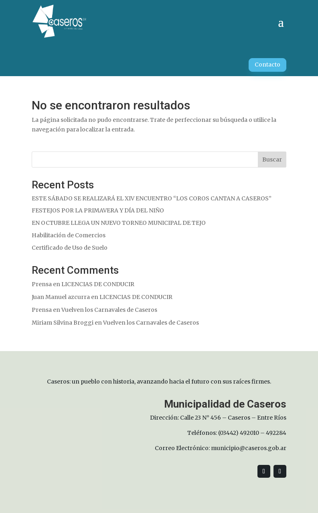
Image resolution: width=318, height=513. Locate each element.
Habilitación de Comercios (68, 235)
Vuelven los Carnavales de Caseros (109, 309)
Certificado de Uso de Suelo (69, 247)
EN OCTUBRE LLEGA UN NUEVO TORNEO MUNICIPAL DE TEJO (119, 222)
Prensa (42, 284)
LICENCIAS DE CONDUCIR (97, 284)
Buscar (272, 159)
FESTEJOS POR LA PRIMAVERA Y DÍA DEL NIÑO (98, 210)
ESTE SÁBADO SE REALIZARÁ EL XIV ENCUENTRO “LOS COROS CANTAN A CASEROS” (151, 198)
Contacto (267, 64)
